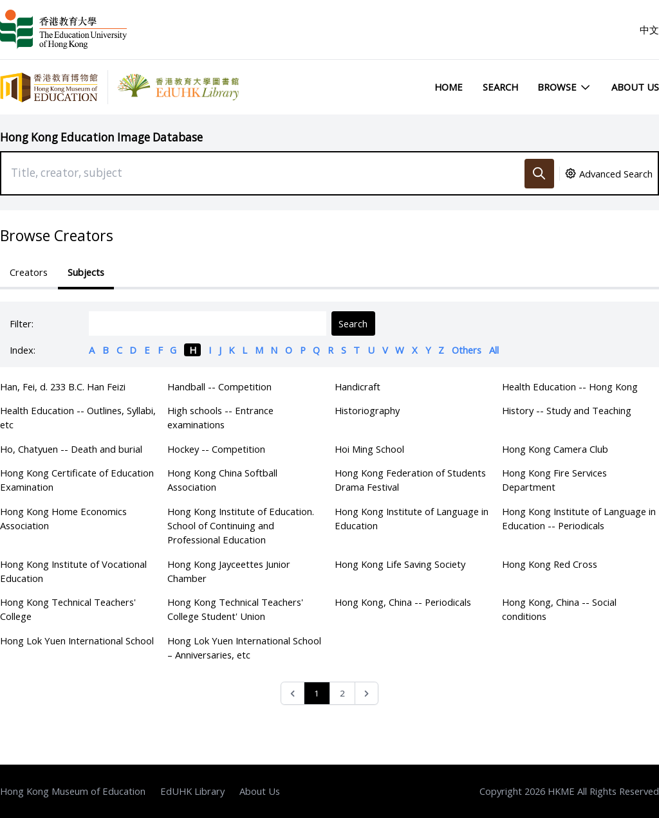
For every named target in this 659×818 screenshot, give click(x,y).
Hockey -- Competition (216, 448)
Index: (22, 349)
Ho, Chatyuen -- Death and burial (71, 448)
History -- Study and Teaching (566, 410)
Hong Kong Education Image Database (101, 137)
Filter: (21, 323)
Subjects (86, 272)
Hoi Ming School (369, 448)
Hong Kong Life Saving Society (400, 564)
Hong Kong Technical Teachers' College (68, 609)
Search (500, 86)
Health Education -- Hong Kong (570, 386)
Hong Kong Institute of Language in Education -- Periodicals (579, 518)
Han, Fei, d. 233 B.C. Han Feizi (62, 386)
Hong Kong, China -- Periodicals (403, 601)
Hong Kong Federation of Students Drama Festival (410, 479)
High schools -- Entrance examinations (220, 417)
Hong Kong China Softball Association (222, 479)
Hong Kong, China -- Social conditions (559, 609)
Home (448, 86)
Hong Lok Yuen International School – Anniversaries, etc (244, 647)
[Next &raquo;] (366, 693)
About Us (635, 86)
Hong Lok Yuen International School (77, 640)
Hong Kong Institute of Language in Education (411, 518)
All (494, 349)
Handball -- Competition (219, 386)
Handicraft (357, 386)
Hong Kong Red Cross (549, 564)
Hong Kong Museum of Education (72, 791)
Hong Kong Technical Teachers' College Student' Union (235, 609)
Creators (29, 272)
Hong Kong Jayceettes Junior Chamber (228, 571)
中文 (649, 29)
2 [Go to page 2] (342, 693)
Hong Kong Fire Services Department (554, 479)
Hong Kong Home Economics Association (63, 518)
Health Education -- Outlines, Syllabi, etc (78, 417)
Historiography (367, 410)
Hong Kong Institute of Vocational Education (73, 571)
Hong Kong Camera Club (555, 448)
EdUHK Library (192, 791)
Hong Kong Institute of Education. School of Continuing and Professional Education (240, 525)
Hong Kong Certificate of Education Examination (77, 479)
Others (466, 349)
